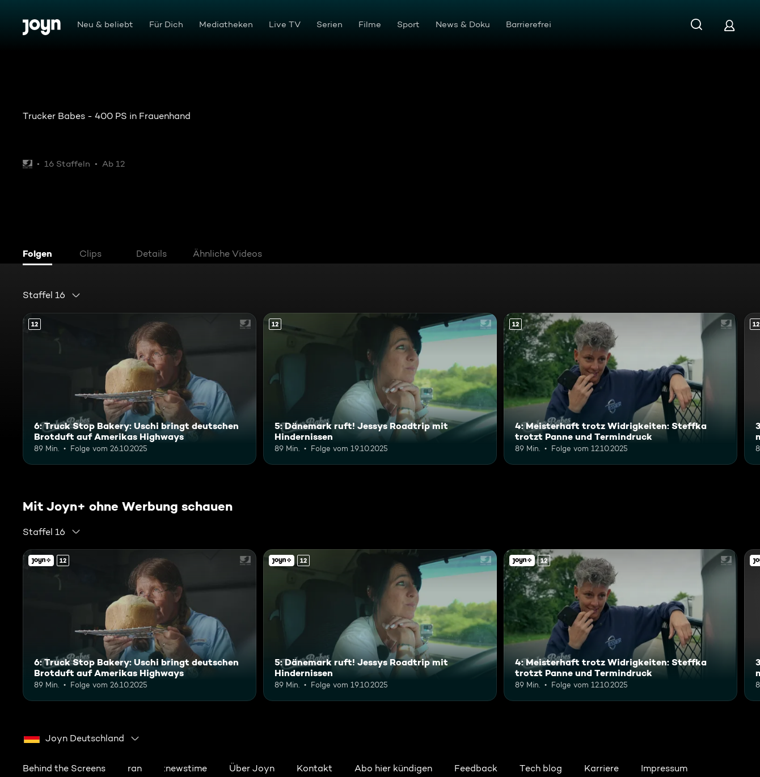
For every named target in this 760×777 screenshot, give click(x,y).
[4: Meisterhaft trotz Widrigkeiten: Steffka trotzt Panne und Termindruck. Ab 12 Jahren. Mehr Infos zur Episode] (620, 389)
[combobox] (52, 295)
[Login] (729, 25)
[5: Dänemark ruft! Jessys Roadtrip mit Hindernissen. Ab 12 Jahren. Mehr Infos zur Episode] (380, 389)
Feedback (475, 768)
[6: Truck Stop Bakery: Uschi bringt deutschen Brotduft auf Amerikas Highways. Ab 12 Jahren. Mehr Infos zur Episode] (139, 389)
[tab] (40, 255)
